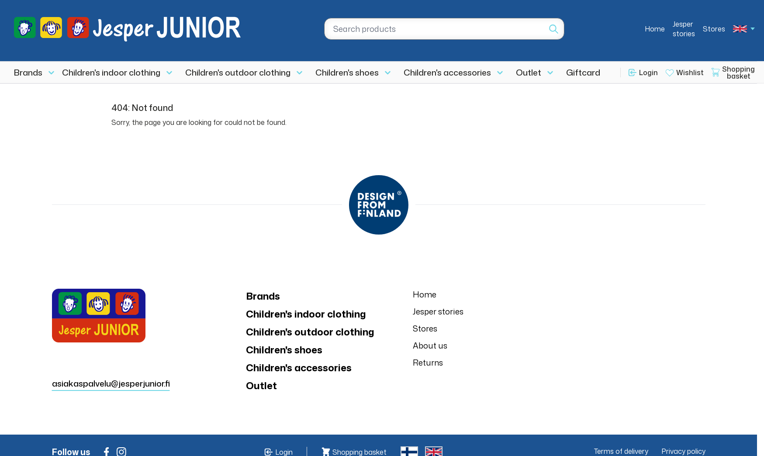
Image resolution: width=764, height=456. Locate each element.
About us (430, 345)
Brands (28, 72)
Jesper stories (684, 28)
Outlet (528, 72)
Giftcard (583, 72)
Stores (714, 29)
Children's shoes (347, 72)
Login (648, 72)
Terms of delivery (621, 451)
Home (655, 29)
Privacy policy (683, 451)
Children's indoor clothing (111, 72)
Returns (428, 362)
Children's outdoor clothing (237, 72)
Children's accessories (447, 72)
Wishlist (690, 72)
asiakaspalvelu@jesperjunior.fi (111, 383)
